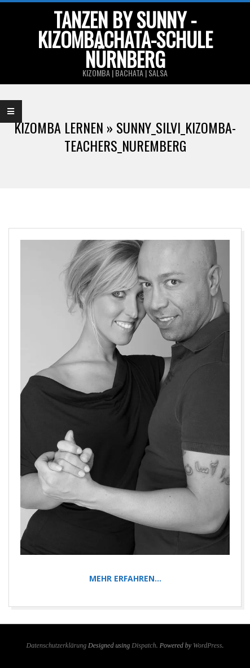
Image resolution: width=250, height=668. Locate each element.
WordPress (207, 645)
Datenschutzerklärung (57, 645)
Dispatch (143, 645)
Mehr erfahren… (125, 578)
